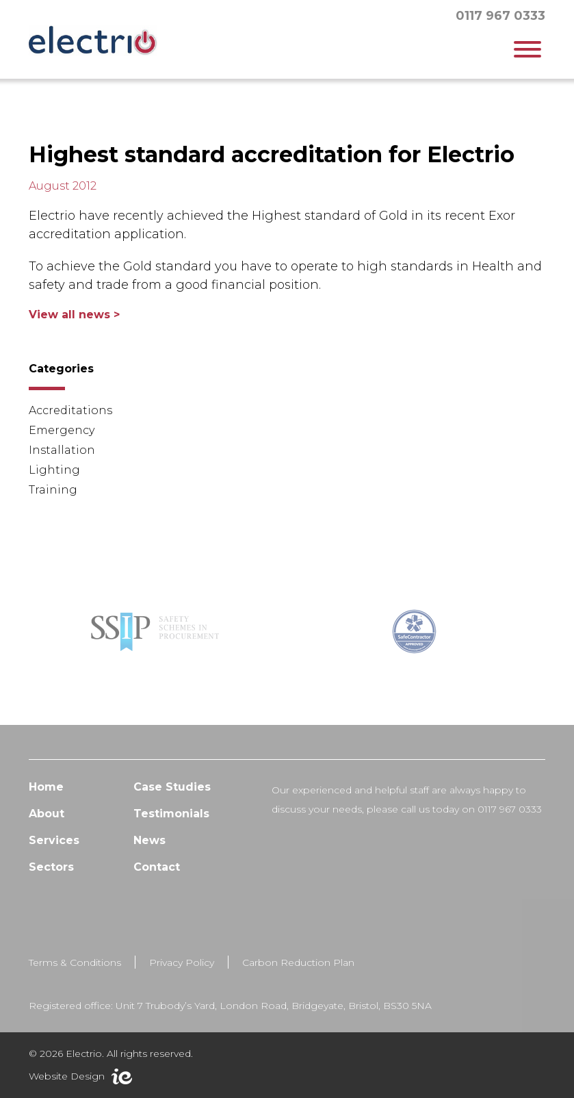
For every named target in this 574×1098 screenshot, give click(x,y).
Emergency (61, 430)
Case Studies (172, 800)
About (46, 827)
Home (46, 800)
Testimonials (171, 827)
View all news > (74, 314)
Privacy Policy (181, 976)
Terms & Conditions (75, 976)
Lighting (54, 469)
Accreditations (70, 410)
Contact (156, 880)
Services (54, 853)
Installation (62, 450)
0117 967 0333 (500, 15)
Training (53, 489)
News (149, 853)
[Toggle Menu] (527, 49)
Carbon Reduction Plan (298, 976)
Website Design (67, 1076)
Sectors (51, 880)
